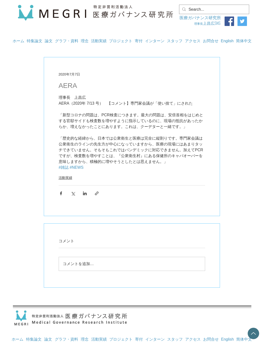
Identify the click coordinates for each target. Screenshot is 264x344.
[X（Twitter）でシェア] (73, 193)
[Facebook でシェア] (61, 193)
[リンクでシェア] (96, 193)
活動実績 (65, 178)
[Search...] (214, 9)
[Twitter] (242, 21)
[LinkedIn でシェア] (84, 193)
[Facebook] (229, 21)
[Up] (253, 333)
